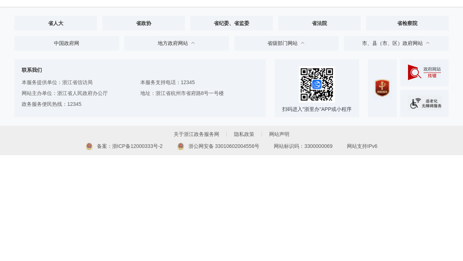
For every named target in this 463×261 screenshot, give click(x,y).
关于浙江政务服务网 (196, 134)
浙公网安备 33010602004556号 (218, 146)
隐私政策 (244, 134)
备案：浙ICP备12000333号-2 (124, 146)
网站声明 (279, 134)
